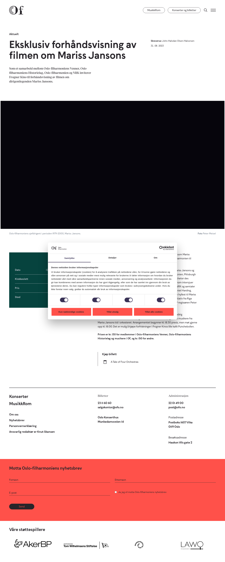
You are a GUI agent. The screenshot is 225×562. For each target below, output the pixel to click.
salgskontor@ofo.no (110, 407)
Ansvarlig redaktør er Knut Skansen (32, 431)
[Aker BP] (33, 544)
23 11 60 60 (104, 403)
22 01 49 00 (176, 403)
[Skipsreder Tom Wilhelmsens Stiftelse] (86, 544)
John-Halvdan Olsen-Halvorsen (178, 41)
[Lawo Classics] (192, 544)
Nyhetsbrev (17, 420)
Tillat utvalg (112, 312)
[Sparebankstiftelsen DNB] (139, 544)
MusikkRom (153, 10)
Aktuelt (14, 34)
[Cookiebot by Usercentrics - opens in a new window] (161, 248)
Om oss (13, 414)
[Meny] (213, 10)
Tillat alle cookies (154, 312)
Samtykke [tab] (69, 258)
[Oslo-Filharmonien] (16, 10)
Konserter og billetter (184, 10)
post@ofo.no (176, 407)
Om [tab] (155, 257)
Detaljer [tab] (112, 257)
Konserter (18, 396)
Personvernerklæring (23, 426)
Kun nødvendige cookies (71, 312)
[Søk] (205, 10)
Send (22, 506)
